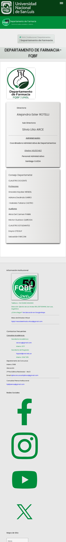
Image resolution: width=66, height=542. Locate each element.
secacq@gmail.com (24, 343)
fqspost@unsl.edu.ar (24, 354)
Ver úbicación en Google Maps (34, 312)
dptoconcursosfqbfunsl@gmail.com (24, 375)
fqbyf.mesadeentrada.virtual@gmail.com (26, 321)
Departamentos (44, 37)
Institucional (31, 37)
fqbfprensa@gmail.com (15, 384)
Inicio (24, 37)
